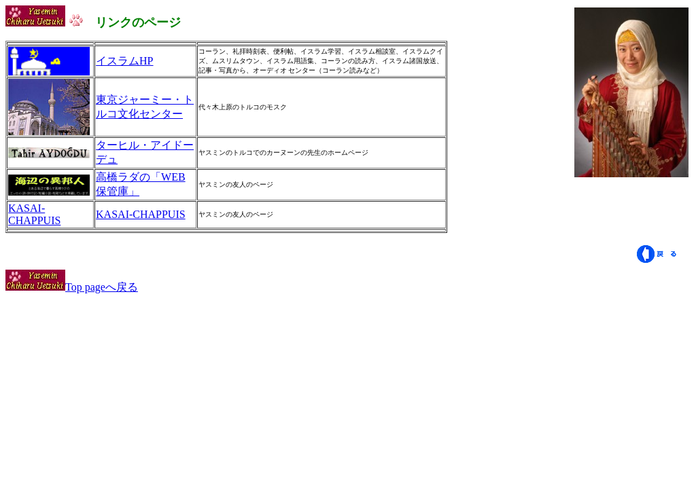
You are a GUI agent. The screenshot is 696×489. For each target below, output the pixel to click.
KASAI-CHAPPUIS (34, 214)
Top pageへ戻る (71, 287)
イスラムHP (124, 61)
